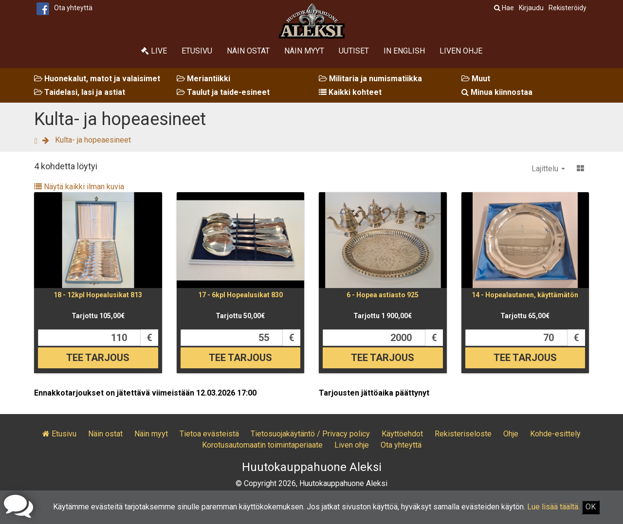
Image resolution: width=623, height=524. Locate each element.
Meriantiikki (203, 78)
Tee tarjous (97, 357)
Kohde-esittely (555, 433)
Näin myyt (304, 50)
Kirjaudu (531, 8)
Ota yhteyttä (73, 8)
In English (404, 50)
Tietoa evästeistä (209, 433)
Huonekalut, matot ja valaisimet (97, 78)
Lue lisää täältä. (553, 506)
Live (154, 50)
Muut (475, 78)
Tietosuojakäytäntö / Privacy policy (310, 433)
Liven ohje (461, 50)
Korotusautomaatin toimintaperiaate (262, 445)
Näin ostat (248, 50)
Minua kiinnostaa (496, 92)
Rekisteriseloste (463, 433)
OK (591, 506)
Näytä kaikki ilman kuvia (79, 186)
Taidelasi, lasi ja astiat (79, 92)
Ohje (510, 433)
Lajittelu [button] (548, 168)
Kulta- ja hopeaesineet (93, 140)
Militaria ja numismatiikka (370, 78)
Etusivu (197, 50)
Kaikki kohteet (350, 92)
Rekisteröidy (567, 8)
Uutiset (354, 50)
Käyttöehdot (402, 433)
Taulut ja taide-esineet (223, 92)
